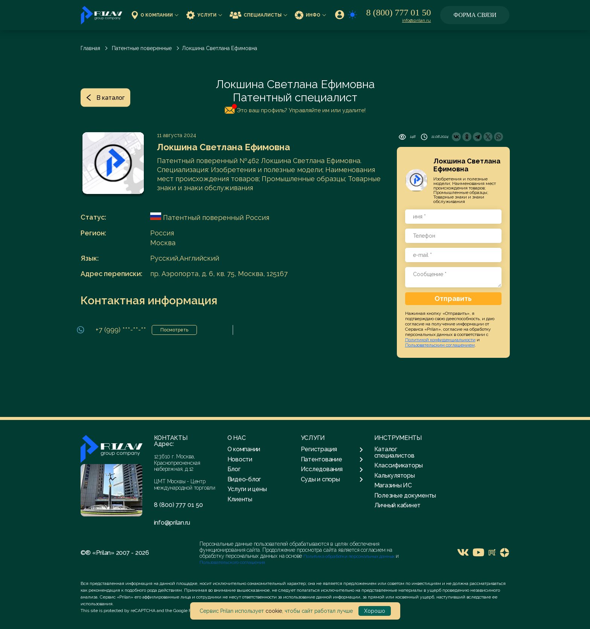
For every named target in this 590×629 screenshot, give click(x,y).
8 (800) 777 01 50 (398, 12)
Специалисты (258, 15)
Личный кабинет (397, 505)
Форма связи (475, 15)
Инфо (310, 15)
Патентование (332, 459)
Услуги (204, 15)
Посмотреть (174, 330)
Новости (239, 459)
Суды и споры (332, 479)
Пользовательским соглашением (440, 345)
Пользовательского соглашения (232, 562)
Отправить (453, 298)
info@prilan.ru (416, 20)
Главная (90, 48)
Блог (234, 469)
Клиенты (239, 499)
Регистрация (332, 449)
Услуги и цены (247, 489)
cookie (273, 611)
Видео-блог (244, 479)
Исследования (332, 469)
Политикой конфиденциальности (440, 339)
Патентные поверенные (142, 48)
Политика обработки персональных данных (349, 556)
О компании (154, 15)
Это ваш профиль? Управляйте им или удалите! (295, 109)
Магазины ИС (393, 485)
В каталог (105, 97)
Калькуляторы (394, 475)
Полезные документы (405, 495)
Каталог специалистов (394, 452)
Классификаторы (398, 465)
